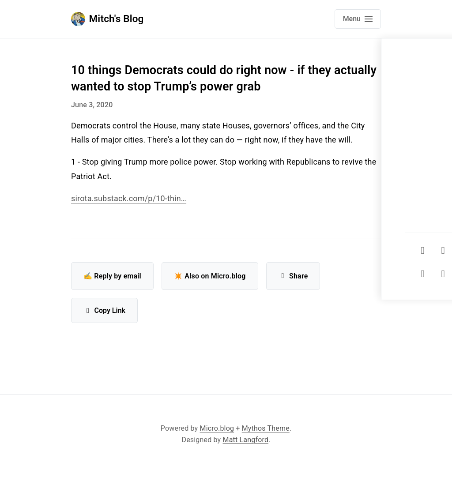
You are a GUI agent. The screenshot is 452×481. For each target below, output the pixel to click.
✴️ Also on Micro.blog (210, 276)
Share (293, 276)
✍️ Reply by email (112, 276)
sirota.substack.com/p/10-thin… (128, 198)
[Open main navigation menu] (358, 19)
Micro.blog (217, 428)
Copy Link (104, 310)
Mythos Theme (266, 428)
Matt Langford (246, 440)
